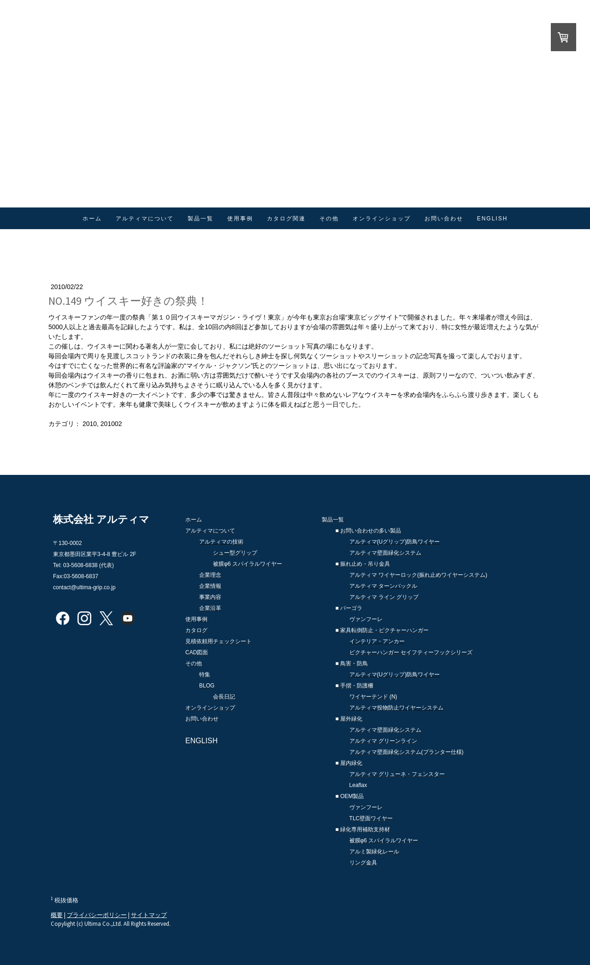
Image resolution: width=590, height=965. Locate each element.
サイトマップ (149, 914)
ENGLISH (492, 218)
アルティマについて (145, 218)
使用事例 (240, 218)
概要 (57, 914)
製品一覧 (200, 218)
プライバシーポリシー (97, 914)
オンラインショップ (382, 218)
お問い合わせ (444, 218)
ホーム (92, 218)
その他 (329, 218)
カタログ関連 (286, 218)
